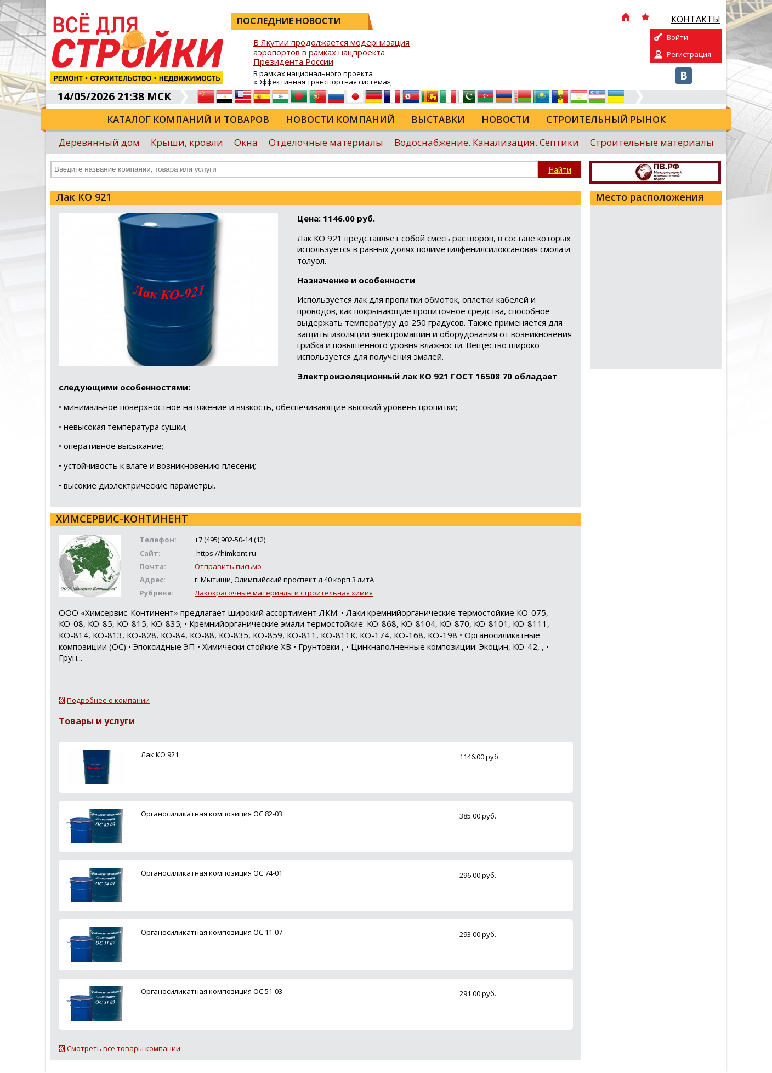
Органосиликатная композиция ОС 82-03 (211, 814)
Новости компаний (340, 119)
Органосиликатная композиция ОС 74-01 (211, 873)
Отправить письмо (228, 566)
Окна (246, 142)
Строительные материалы (652, 142)
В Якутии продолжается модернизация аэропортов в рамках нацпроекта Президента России (331, 52)
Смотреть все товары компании (123, 1048)
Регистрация (689, 54)
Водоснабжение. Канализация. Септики (486, 142)
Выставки (438, 119)
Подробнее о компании (108, 700)
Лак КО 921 (160, 754)
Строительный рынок (606, 119)
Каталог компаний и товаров (188, 119)
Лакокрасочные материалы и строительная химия (284, 593)
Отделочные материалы (326, 142)
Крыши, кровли (187, 142)
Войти (677, 37)
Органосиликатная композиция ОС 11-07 (211, 932)
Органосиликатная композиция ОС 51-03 (211, 991)
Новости (505, 119)
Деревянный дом (99, 142)
